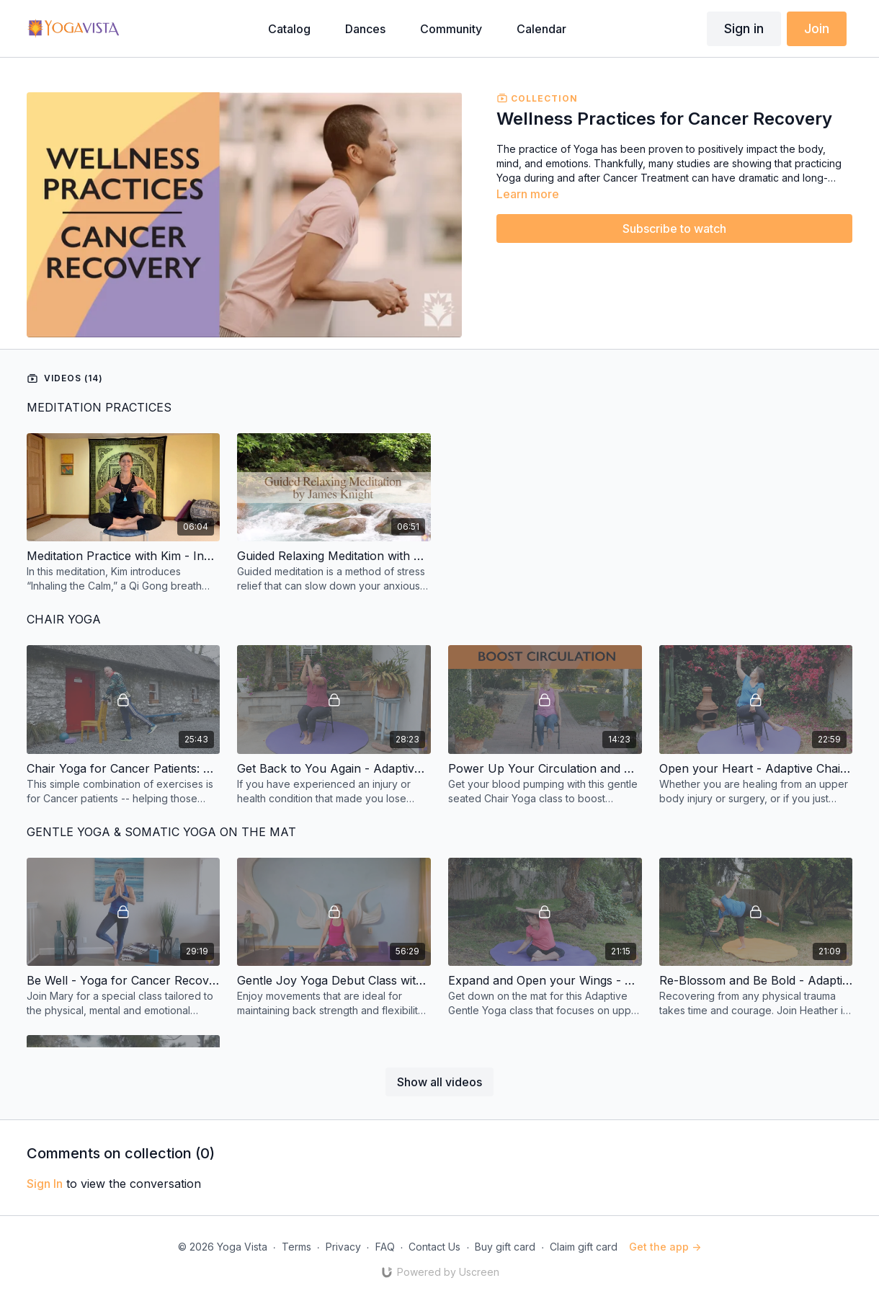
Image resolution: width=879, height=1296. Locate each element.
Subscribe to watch (674, 228)
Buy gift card (505, 1246)
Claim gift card (583, 1246)
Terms (296, 1246)
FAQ (385, 1246)
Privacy (343, 1246)
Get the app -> (665, 1246)
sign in (45, 1183)
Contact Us (434, 1246)
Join (816, 28)
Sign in (744, 28)
